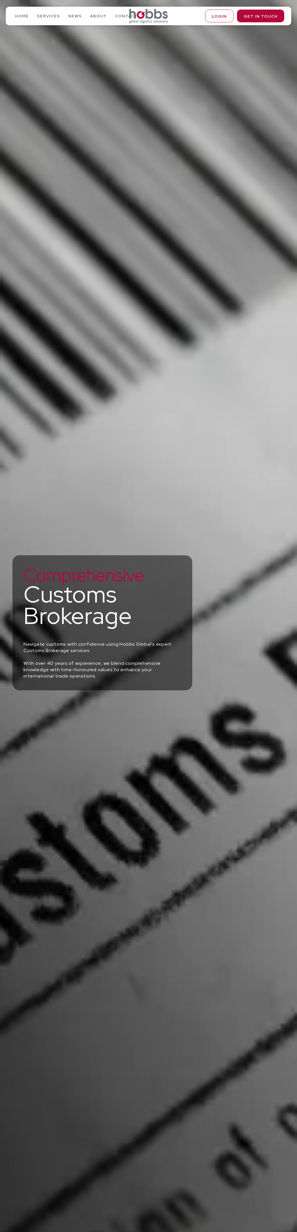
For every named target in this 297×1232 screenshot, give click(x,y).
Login (219, 16)
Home (22, 16)
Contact (126, 16)
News (75, 16)
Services (48, 16)
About (98, 16)
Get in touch (261, 16)
